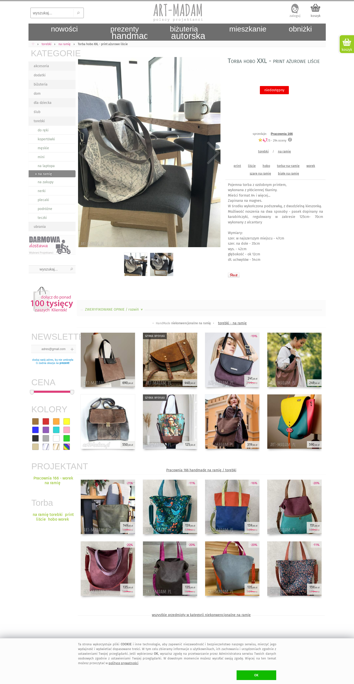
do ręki (43, 130)
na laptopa (46, 166)
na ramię (284, 151)
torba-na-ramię (288, 166)
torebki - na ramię (232, 323)
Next (212, 153)
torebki (39, 121)
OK (256, 675)
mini (41, 157)
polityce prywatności (123, 663)
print (237, 166)
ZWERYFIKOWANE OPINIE (114, 309)
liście (252, 166)
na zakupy (46, 182)
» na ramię (43, 174)
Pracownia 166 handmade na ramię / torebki (201, 470)
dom (37, 93)
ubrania (40, 227)
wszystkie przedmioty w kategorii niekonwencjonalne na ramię (201, 615)
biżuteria (41, 84)
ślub (37, 112)
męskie (43, 148)
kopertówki (46, 139)
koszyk (316, 16)
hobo (266, 166)
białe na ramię (288, 173)
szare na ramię (260, 173)
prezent (64, 363)
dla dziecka (43, 103)
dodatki (40, 75)
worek (310, 166)
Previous (85, 153)
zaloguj (295, 16)
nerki (42, 191)
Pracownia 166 (282, 134)
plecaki (43, 200)
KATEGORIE (53, 53)
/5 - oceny (272, 140)
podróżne (45, 209)
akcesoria (41, 66)
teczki (42, 218)
